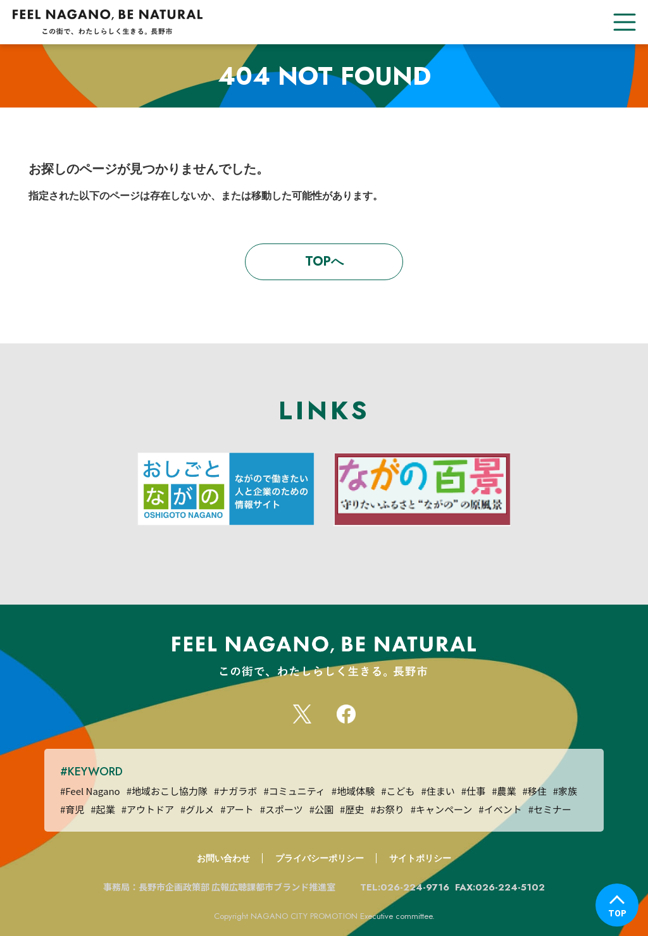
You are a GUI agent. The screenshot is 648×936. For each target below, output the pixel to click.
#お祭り (387, 809)
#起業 (102, 809)
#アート (236, 809)
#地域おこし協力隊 (167, 790)
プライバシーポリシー (319, 858)
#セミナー (549, 809)
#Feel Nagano (90, 790)
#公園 (321, 809)
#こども (397, 790)
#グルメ (197, 809)
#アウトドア (148, 809)
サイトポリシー (420, 858)
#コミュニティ (294, 790)
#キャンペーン (442, 809)
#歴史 (352, 809)
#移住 (534, 790)
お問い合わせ (223, 858)
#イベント (499, 809)
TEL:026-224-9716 (406, 887)
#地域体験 (353, 790)
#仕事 (473, 790)
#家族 (565, 790)
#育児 (72, 809)
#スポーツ (281, 809)
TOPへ (324, 261)
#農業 (504, 790)
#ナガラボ (235, 790)
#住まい (437, 790)
